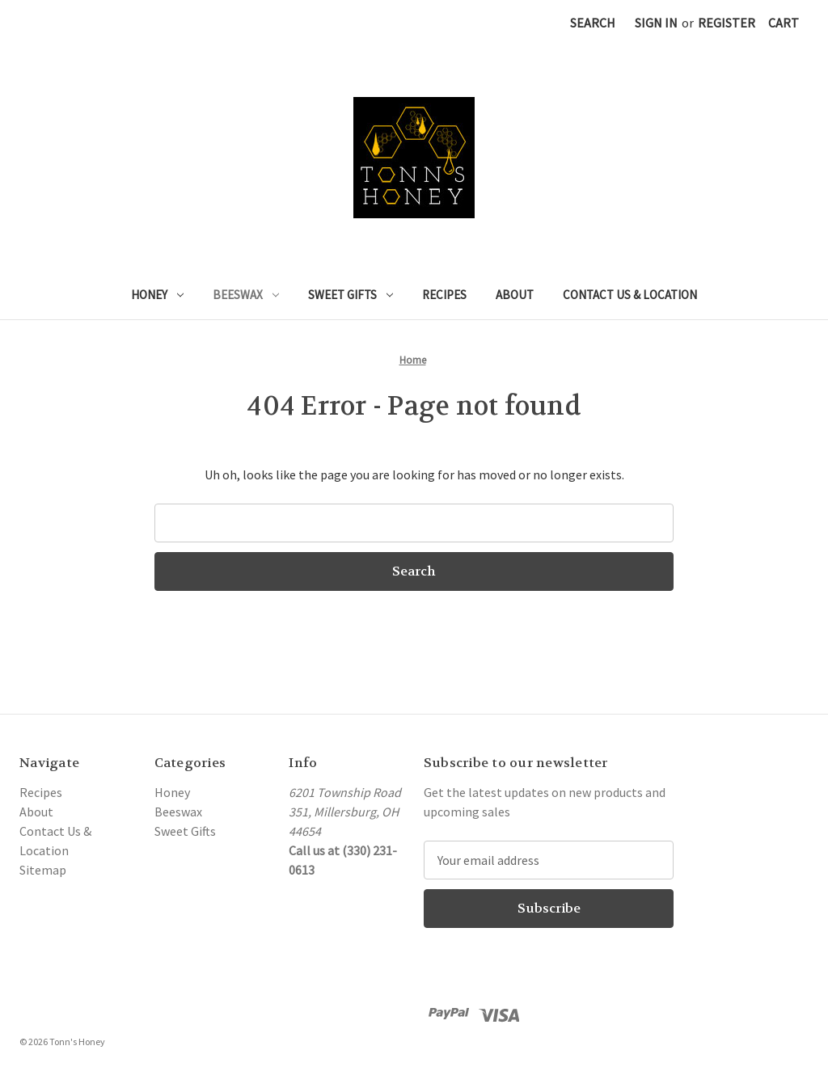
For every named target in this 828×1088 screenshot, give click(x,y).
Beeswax (246, 294)
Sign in (656, 23)
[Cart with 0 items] (783, 22)
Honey (157, 294)
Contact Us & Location (630, 294)
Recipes (444, 294)
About (515, 294)
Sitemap (42, 870)
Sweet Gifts (350, 294)
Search (592, 23)
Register (726, 23)
